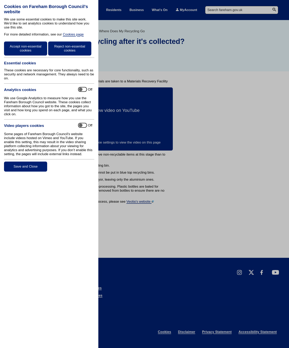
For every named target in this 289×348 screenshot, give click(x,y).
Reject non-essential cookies (69, 48)
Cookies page (73, 34)
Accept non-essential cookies (26, 48)
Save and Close (25, 166)
